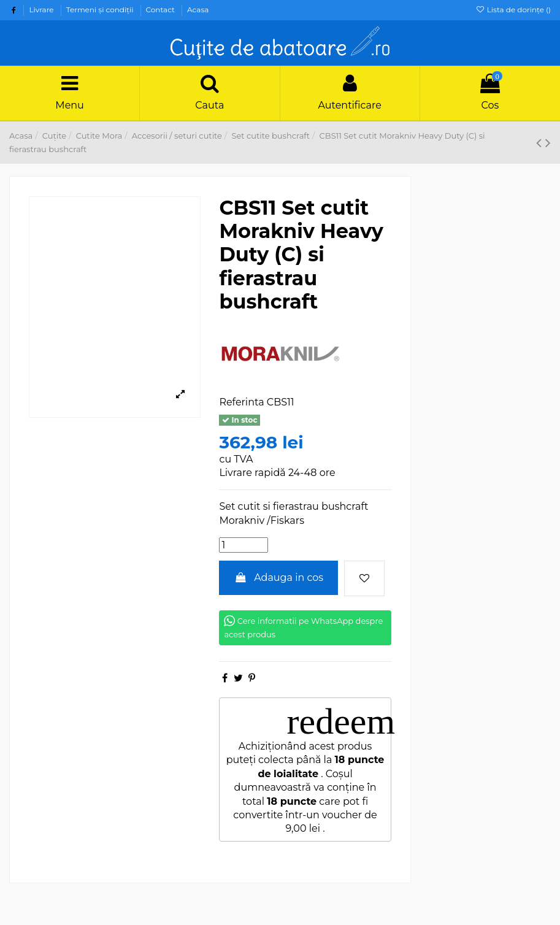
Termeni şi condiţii (101, 9)
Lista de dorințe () (513, 9)
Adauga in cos (278, 577)
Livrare (42, 9)
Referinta (241, 402)
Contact (161, 9)
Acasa (198, 9)
